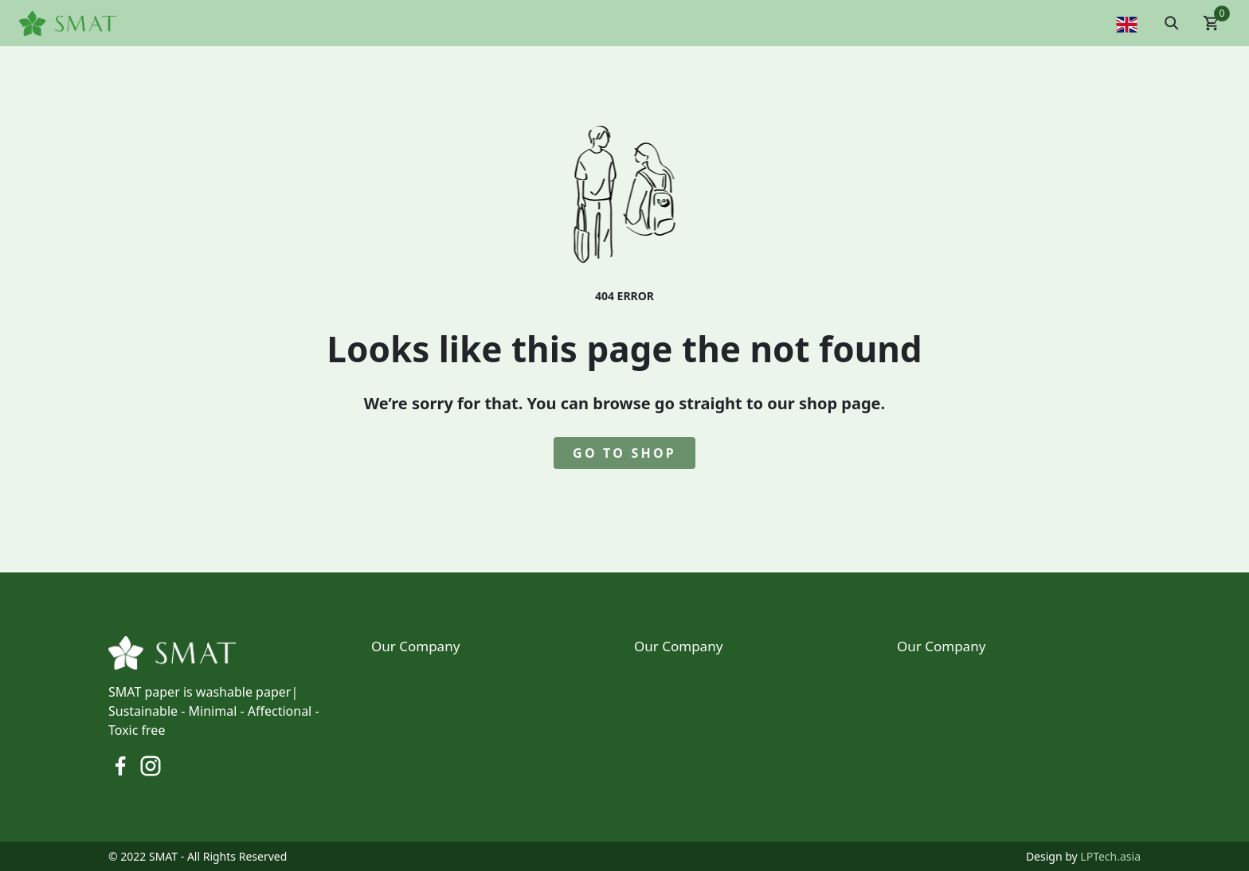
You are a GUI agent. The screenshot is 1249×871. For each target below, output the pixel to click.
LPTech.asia (1110, 856)
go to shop (624, 453)
